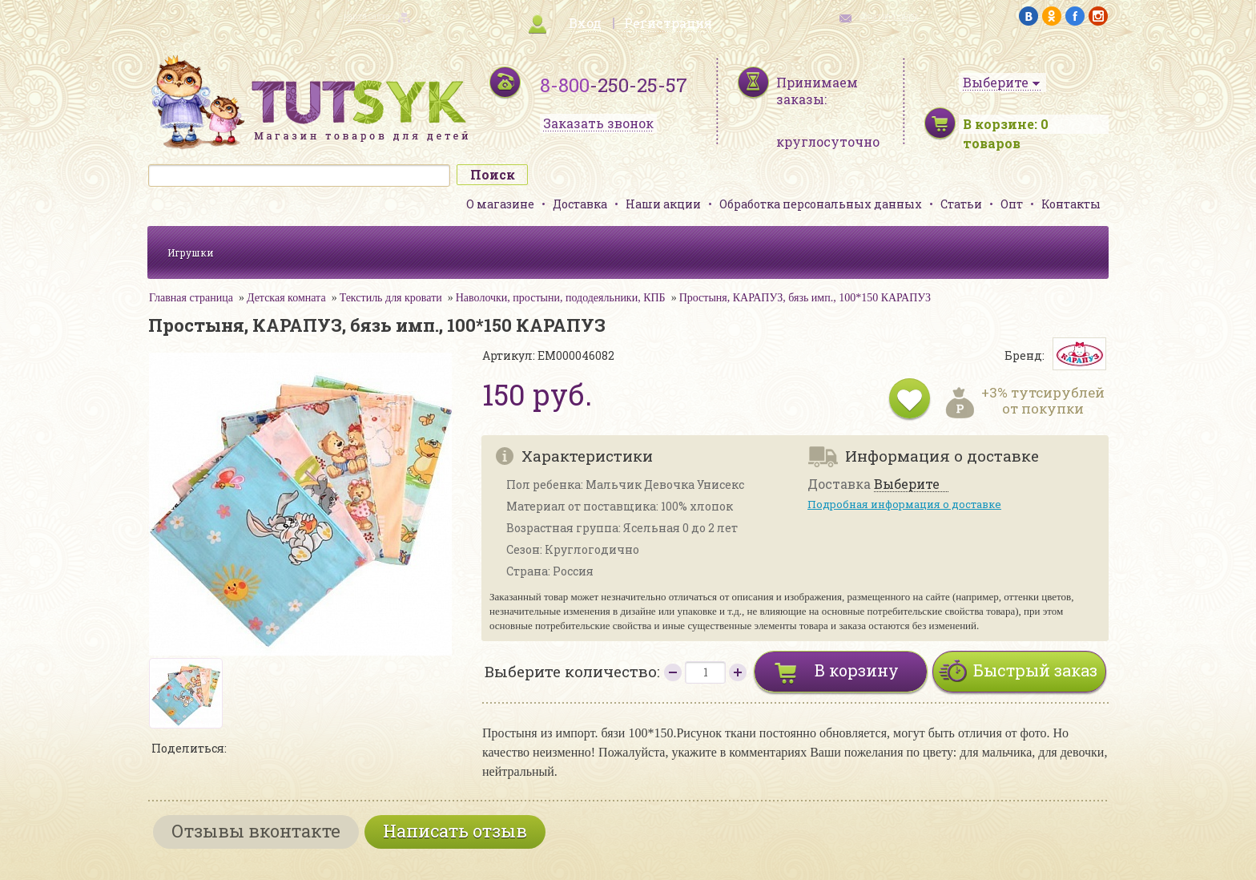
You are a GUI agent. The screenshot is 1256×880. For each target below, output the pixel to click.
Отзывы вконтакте (255, 830)
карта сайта (367, 16)
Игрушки (190, 252)
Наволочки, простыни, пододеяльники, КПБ (561, 298)
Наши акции (663, 204)
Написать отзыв (455, 830)
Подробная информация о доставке (904, 504)
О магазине (500, 204)
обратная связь (889, 16)
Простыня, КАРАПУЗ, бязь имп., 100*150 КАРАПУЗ (805, 298)
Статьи (961, 204)
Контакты (1071, 204)
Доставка (580, 204)
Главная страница (191, 298)
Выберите (907, 484)
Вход (585, 22)
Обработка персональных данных (820, 204)
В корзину (857, 670)
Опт (1011, 204)
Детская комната (286, 298)
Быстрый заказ (1035, 670)
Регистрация (668, 22)
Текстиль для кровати (391, 298)
